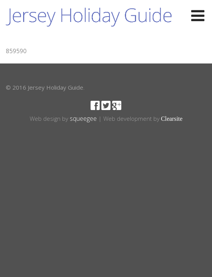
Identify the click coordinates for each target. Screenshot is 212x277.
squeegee (83, 118)
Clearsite (172, 118)
